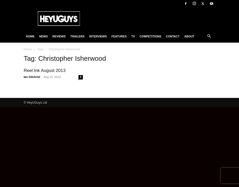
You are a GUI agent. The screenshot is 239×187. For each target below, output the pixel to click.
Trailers (77, 36)
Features (119, 36)
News (43, 36)
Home (30, 36)
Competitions (150, 36)
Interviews (98, 36)
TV (133, 36)
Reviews (59, 36)
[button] (209, 36)
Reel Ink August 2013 (45, 70)
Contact (173, 36)
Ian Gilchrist (32, 76)
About (189, 36)
